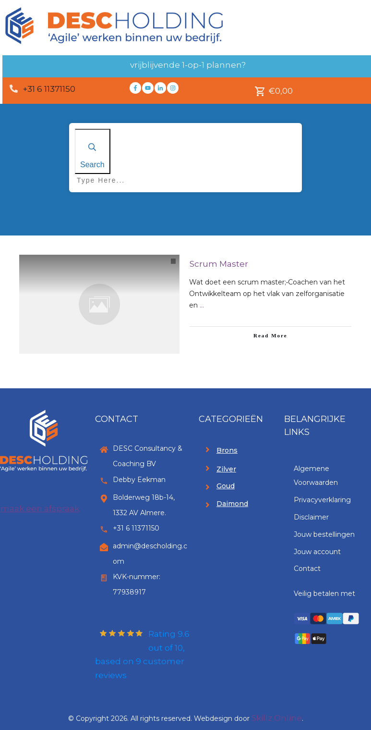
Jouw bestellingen (324, 534)
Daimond (232, 503)
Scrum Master (219, 264)
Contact (307, 568)
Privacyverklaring (322, 499)
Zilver (226, 469)
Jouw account (317, 551)
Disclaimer (311, 517)
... (202, 305)
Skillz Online (276, 718)
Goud (225, 486)
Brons (227, 450)
